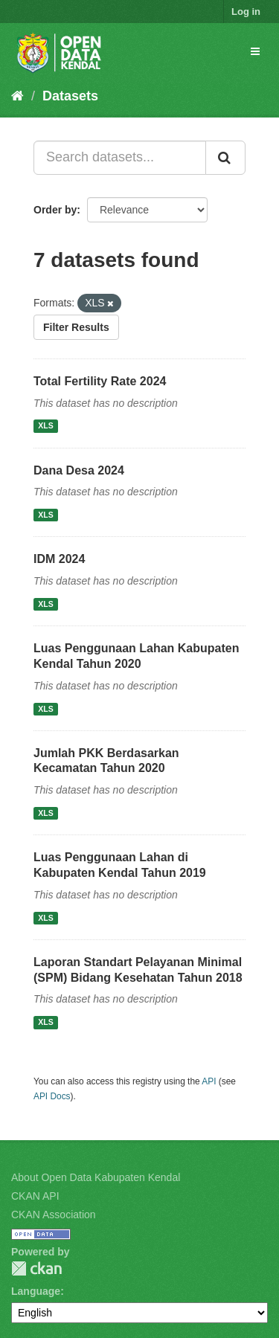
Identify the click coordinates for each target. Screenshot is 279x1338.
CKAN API (35, 1196)
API (209, 1081)
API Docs (52, 1096)
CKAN (36, 1268)
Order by (55, 210)
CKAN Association (53, 1214)
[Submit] (225, 158)
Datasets (70, 96)
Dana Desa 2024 (78, 470)
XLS (45, 426)
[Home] (17, 96)
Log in (245, 11)
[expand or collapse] (255, 51)
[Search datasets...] (119, 158)
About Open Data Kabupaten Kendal (95, 1177)
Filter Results (76, 327)
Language (35, 1291)
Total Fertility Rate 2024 (99, 381)
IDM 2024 (59, 559)
